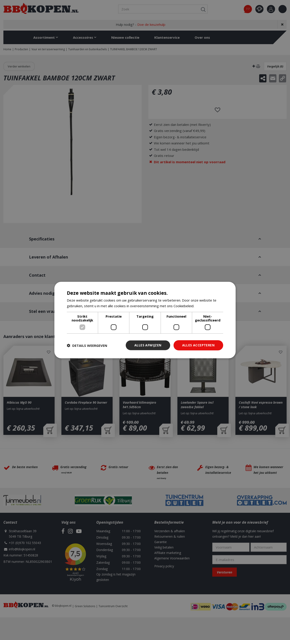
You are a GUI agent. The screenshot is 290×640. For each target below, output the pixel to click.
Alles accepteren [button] (198, 345)
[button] (87, 345)
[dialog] (145, 320)
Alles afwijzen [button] (148, 345)
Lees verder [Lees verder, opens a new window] (204, 305)
